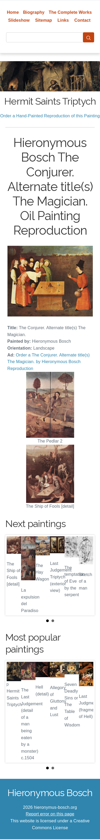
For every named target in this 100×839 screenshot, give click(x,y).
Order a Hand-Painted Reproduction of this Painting (50, 116)
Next (86, 575)
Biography (34, 12)
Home (13, 12)
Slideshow (19, 20)
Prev (13, 575)
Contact (82, 20)
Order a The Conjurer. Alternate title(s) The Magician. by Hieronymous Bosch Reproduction (48, 362)
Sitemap (43, 20)
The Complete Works (70, 12)
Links (63, 20)
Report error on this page (50, 814)
